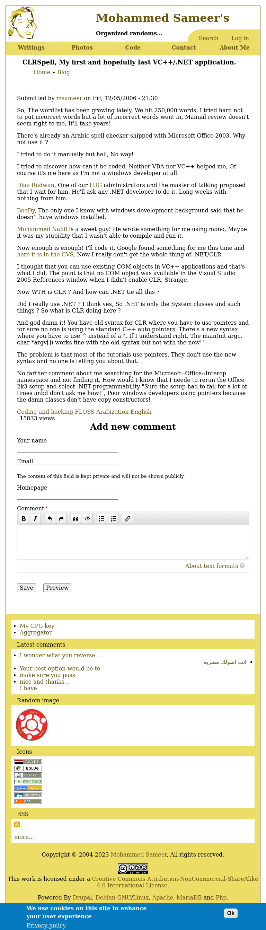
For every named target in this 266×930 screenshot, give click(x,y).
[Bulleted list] (101, 518)
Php (221, 897)
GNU (124, 897)
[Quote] (75, 518)
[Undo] (49, 518)
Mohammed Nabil (42, 229)
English (141, 412)
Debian (106, 897)
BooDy (26, 210)
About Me (235, 47)
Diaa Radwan (35, 185)
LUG (95, 185)
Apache (162, 897)
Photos (81, 47)
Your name (32, 440)
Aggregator (36, 632)
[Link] (127, 518)
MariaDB (189, 897)
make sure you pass (47, 675)
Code (133, 47)
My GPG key (37, 626)
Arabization (112, 412)
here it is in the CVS (45, 254)
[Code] (87, 518)
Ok (230, 915)
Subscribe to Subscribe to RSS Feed (17, 824)
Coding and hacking (45, 412)
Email (25, 461)
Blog (63, 72)
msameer (69, 98)
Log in (240, 38)
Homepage (32, 487)
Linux (141, 897)
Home (42, 72)
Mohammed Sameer (139, 854)
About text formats (211, 566)
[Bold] (23, 518)
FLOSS (84, 412)
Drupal (82, 897)
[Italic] (35, 518)
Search (209, 38)
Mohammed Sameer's (162, 18)
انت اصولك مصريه (225, 662)
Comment (30, 508)
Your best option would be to (60, 668)
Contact (184, 47)
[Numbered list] (113, 518)
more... (24, 837)
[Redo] (61, 518)
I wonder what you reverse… (60, 655)
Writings (31, 47)
